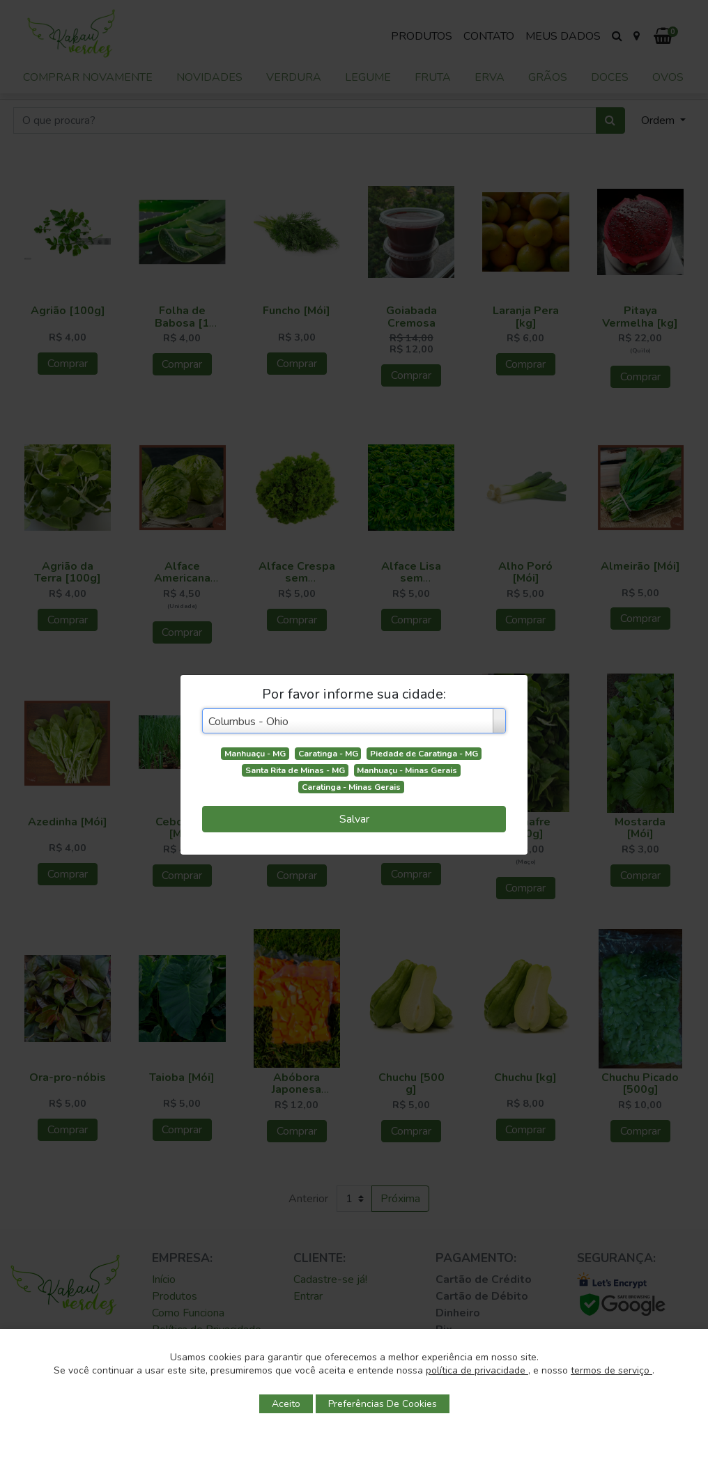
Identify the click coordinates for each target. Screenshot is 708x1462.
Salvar (354, 819)
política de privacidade (477, 1370)
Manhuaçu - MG (255, 753)
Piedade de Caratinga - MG (424, 753)
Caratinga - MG (328, 753)
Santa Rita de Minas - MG (295, 770)
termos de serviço (611, 1370)
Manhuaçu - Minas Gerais (407, 770)
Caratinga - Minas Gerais (351, 787)
